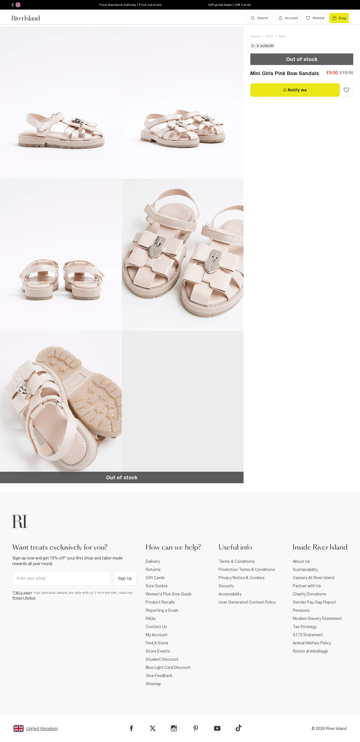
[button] (61, 102)
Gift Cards (155, 577)
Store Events (158, 651)
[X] (152, 728)
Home (255, 36)
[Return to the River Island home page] (29, 18)
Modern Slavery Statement (317, 618)
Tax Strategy (305, 626)
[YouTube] (217, 728)
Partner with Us (307, 586)
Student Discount (162, 659)
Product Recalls (160, 602)
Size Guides (157, 586)
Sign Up (125, 578)
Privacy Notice (24, 598)
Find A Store (157, 643)
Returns (153, 569)
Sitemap (153, 684)
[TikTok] (238, 728)
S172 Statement (308, 635)
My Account (157, 635)
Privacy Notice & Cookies (242, 577)
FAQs (151, 618)
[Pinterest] (195, 728)
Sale (281, 36)
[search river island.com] (259, 18)
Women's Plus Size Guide (169, 594)
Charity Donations (309, 594)
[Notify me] (295, 90)
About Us (301, 561)
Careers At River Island (313, 577)
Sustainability (305, 569)
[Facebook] (131, 728)
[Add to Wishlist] (346, 90)
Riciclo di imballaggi (310, 651)
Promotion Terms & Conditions (247, 569)
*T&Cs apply (22, 593)
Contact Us (156, 626)
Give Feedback (159, 675)
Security (226, 586)
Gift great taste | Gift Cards (229, 5)
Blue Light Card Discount (168, 667)
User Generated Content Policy (247, 602)
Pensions (301, 610)
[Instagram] (174, 728)
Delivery (153, 561)
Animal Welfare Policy (312, 643)
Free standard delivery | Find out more (131, 5)
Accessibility (230, 594)
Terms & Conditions (237, 561)
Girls (269, 36)
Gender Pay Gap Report (314, 602)
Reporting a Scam (162, 610)
